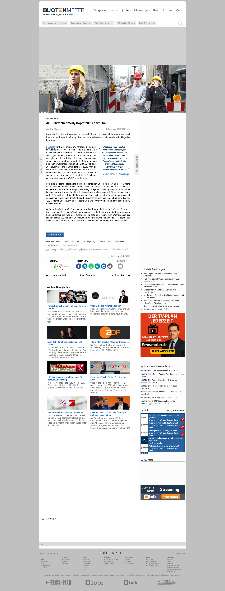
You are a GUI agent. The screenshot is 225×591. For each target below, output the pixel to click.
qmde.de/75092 (124, 256)
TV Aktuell (55, 575)
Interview (65, 564)
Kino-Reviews (129, 564)
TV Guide (113, 575)
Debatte (127, 559)
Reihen (64, 562)
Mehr (179, 10)
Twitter (43, 570)
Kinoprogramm (152, 575)
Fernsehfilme (130, 575)
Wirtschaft (86, 564)
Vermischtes (87, 562)
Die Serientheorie (80, 23)
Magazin (100, 10)
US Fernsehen (85, 575)
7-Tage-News (45, 566)
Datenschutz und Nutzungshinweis (173, 566)
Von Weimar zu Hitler (55, 23)
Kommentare (54, 234)
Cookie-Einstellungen (174, 569)
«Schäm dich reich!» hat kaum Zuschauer (159, 387)
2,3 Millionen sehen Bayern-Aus (160, 370)
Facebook (44, 568)
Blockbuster (121, 575)
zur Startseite (87, 275)
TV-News (86, 559)
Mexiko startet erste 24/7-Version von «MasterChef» (160, 290)
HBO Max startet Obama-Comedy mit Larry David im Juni (162, 280)
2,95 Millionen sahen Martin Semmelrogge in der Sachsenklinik (158, 402)
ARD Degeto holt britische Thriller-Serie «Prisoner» (160, 274)
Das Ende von (147, 23)
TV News (94, 575)
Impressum (171, 572)
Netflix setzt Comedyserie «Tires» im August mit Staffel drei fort (164, 296)
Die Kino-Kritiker (151, 562)
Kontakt (170, 564)
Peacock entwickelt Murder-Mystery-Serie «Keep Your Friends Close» (161, 301)
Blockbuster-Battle (152, 566)
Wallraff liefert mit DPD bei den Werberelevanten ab (159, 381)
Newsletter (44, 562)
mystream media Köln (161, 440)
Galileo (102, 241)
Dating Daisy (89, 241)
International (87, 566)
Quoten (126, 10)
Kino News (47, 575)
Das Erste (50, 147)
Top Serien (177, 575)
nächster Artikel (120, 275)
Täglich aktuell (109, 564)
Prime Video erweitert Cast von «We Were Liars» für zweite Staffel (164, 285)
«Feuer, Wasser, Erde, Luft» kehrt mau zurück (162, 375)
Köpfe (85, 568)
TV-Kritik (128, 562)
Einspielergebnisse (152, 564)
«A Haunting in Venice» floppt (159, 397)
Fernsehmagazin (65, 575)
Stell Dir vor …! (53, 245)
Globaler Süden (126, 23)
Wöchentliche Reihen (111, 559)
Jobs (169, 562)
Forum (167, 10)
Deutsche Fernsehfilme (165, 575)
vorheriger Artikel (56, 275)
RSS (42, 559)
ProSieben (115, 209)
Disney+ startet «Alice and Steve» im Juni (161, 306)
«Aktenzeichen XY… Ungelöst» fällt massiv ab (161, 392)
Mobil (43, 564)
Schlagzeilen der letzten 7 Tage (157, 309)
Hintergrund (66, 559)
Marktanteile (108, 562)
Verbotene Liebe (70, 245)
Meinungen (142, 10)
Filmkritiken (76, 575)
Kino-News (149, 559)
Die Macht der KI (104, 23)
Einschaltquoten (103, 575)
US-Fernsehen (87, 570)
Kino (156, 10)
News (113, 10)
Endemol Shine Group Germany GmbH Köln (162, 417)
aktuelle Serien (141, 575)
